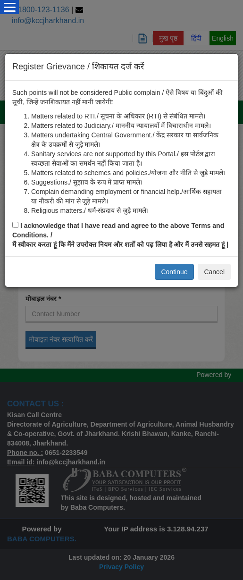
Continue (174, 272)
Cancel (214, 272)
